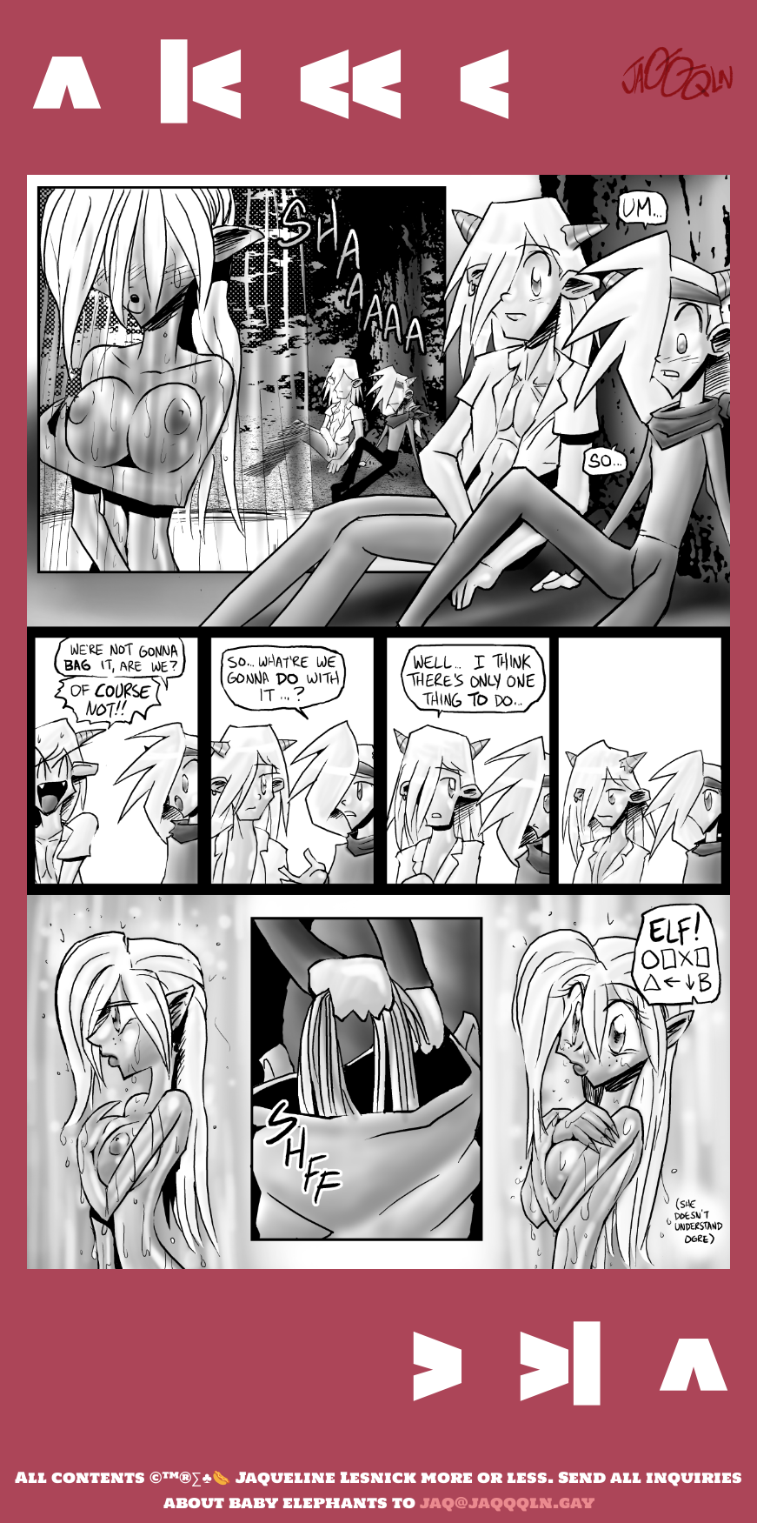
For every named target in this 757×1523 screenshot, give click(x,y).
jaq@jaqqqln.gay (507, 1502)
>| (559, 1365)
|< (198, 83)
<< (349, 83)
